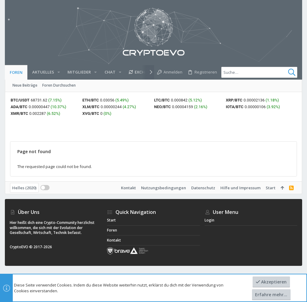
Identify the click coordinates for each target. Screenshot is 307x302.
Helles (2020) (24, 187)
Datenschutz (203, 187)
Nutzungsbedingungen (163, 187)
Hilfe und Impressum (240, 187)
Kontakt (128, 187)
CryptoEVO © (21, 246)
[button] (59, 72)
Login (209, 220)
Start (270, 187)
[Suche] (259, 72)
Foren (112, 230)
